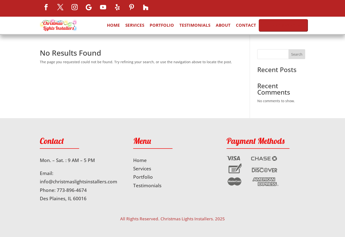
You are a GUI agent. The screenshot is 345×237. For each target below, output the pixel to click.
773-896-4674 (72, 190)
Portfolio (162, 25)
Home (113, 25)
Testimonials (194, 25)
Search (296, 54)
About (223, 25)
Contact (246, 25)
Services (134, 25)
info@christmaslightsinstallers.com (78, 181)
